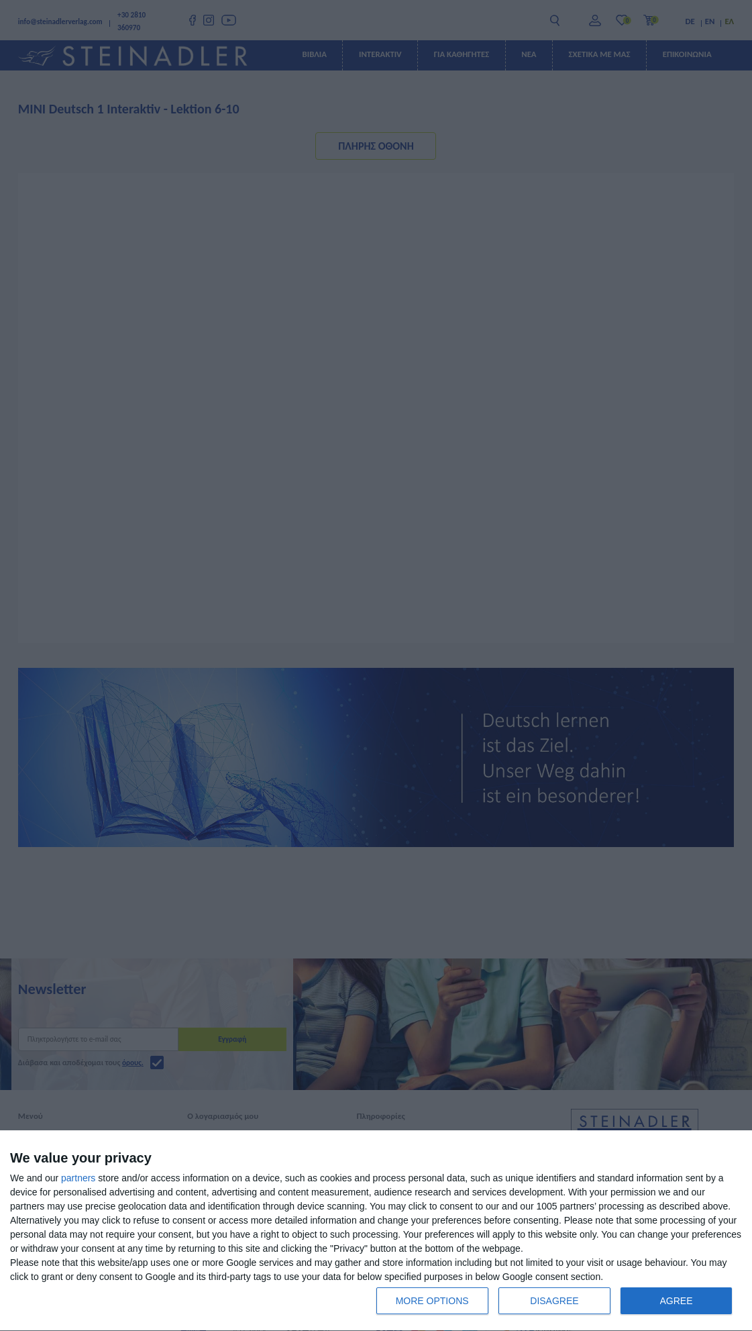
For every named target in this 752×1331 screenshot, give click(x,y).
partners (78, 1178)
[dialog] (376, 1231)
